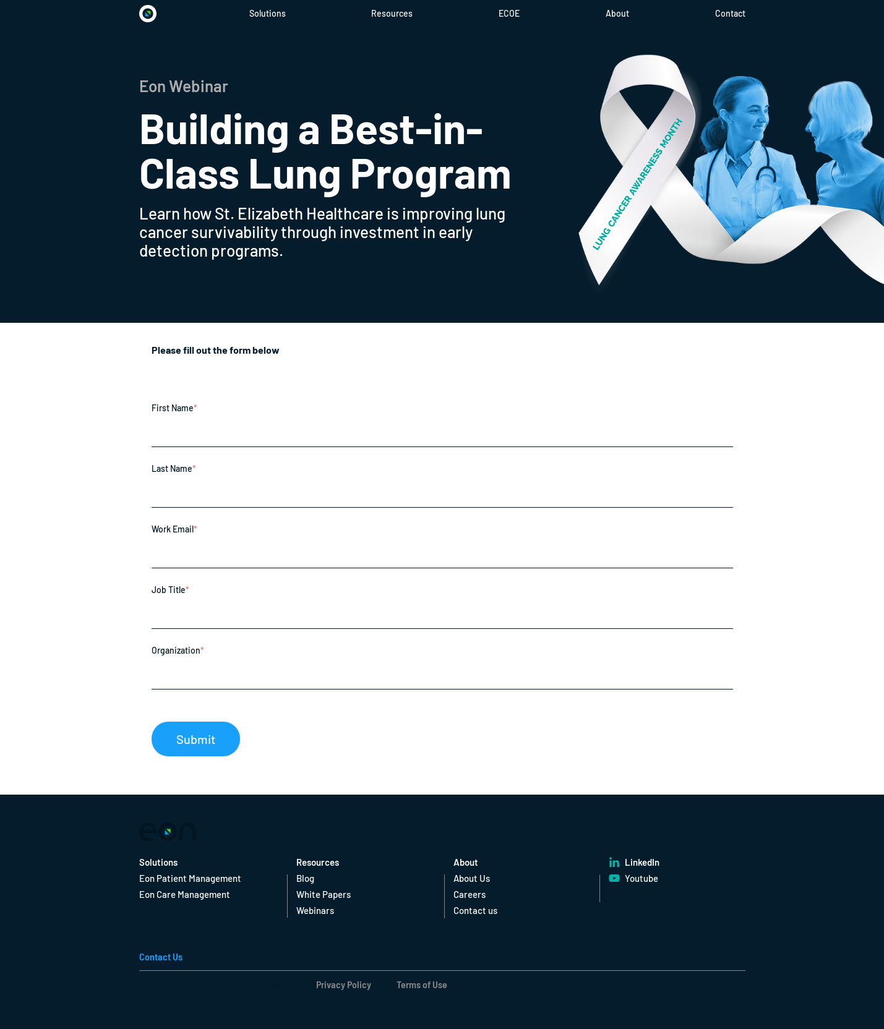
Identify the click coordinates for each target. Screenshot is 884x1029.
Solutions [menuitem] (267, 13)
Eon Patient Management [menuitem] (190, 878)
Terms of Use (421, 984)
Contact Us (160, 956)
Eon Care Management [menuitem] (184, 894)
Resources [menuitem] (392, 13)
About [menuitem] (617, 13)
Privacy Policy (343, 984)
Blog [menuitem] (305, 878)
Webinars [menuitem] (315, 910)
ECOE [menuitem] (509, 13)
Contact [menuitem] (730, 13)
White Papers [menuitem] (323, 894)
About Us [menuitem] (471, 878)
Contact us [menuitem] (475, 910)
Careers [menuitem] (469, 894)
